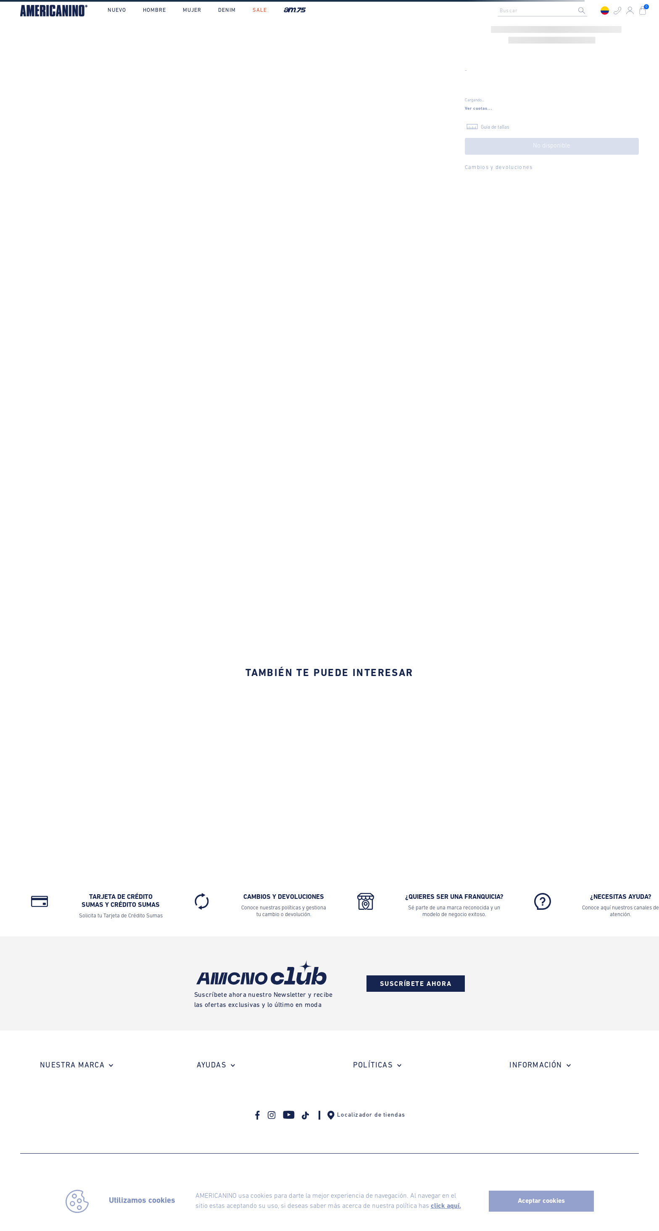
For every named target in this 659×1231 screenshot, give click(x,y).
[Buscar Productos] (588, 10)
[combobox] (545, 10)
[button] (617, 10)
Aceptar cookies (541, 1201)
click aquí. (446, 1206)
